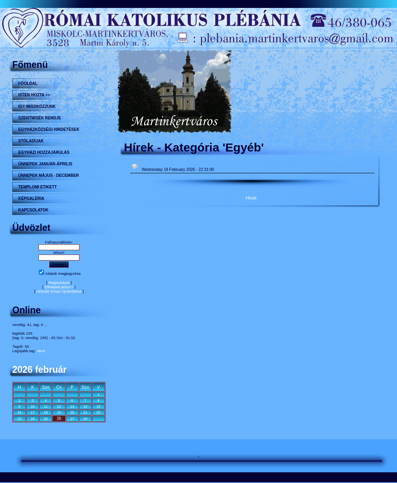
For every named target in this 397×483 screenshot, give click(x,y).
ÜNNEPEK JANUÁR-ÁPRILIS (45, 164)
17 (33, 412)
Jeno (41, 351)
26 (59, 418)
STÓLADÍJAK (31, 141)
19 (59, 412)
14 (85, 406)
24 (33, 419)
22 (98, 412)
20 (72, 412)
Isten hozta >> (34, 95)
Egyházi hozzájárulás (43, 152)
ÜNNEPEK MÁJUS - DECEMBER (48, 175)
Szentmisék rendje (39, 118)
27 (72, 419)
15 (98, 406)
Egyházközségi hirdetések (48, 129)
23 (19, 419)
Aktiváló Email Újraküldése (59, 291)
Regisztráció (58, 282)
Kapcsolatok (33, 210)
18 (46, 412)
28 (85, 419)
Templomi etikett (37, 187)
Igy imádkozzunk (37, 106)
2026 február (39, 369)
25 (46, 419)
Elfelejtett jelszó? (58, 287)
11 (46, 406)
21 (85, 412)
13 (72, 406)
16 (19, 412)
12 (59, 406)
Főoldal (27, 83)
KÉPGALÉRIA (31, 198)
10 (33, 406)
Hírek (251, 197)
